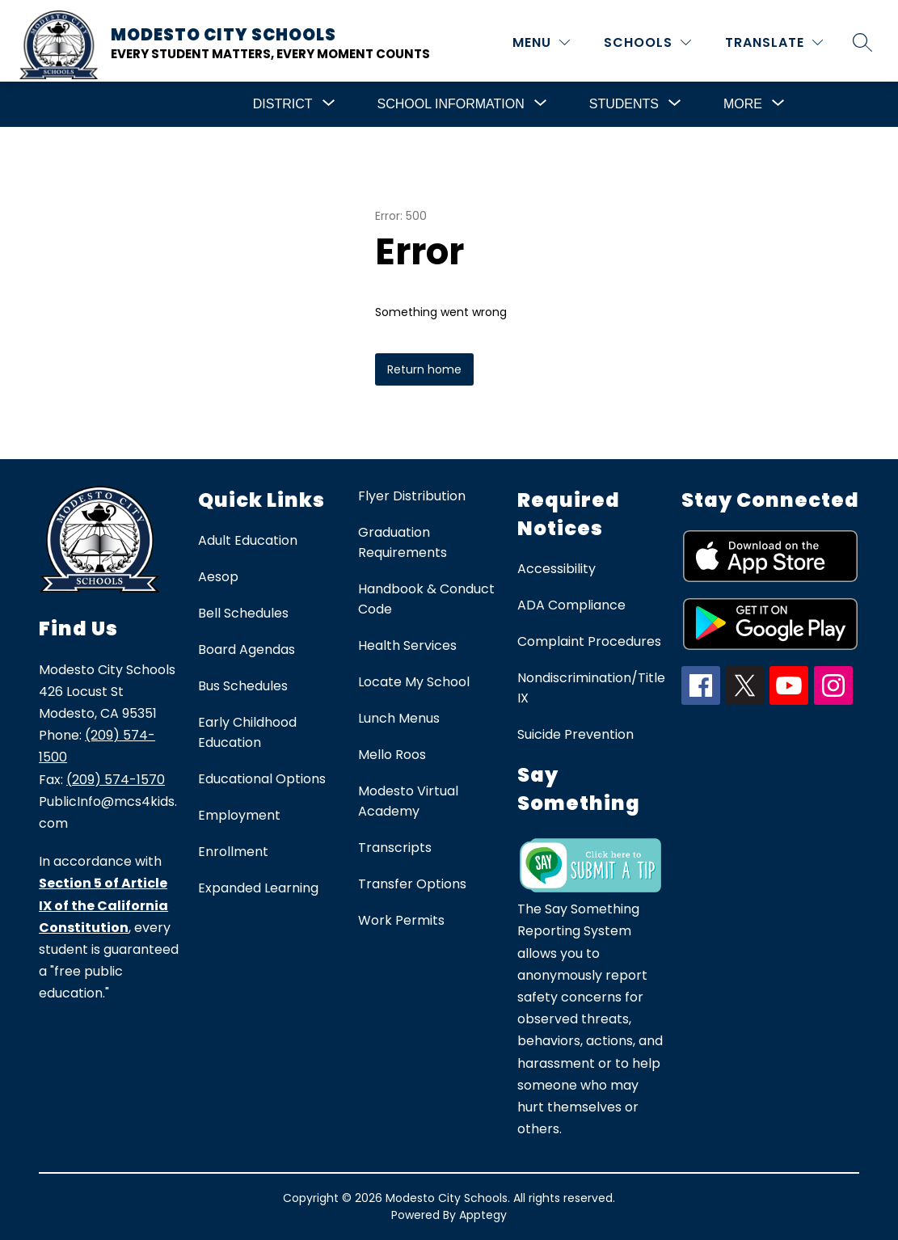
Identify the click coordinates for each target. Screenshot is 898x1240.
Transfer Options (412, 884)
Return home (424, 369)
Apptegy (483, 1215)
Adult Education (247, 540)
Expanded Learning (258, 888)
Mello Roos (392, 754)
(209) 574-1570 (115, 779)
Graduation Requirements (402, 542)
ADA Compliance (571, 605)
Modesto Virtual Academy (408, 801)
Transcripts (395, 847)
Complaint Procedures (589, 641)
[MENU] (541, 42)
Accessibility (556, 568)
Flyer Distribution (412, 496)
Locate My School (414, 682)
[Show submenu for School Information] (451, 104)
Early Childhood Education (247, 732)
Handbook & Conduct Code (426, 599)
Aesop (218, 576)
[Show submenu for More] (742, 104)
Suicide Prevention (575, 734)
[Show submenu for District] (283, 104)
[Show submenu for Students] (624, 104)
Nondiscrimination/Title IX (591, 688)
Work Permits (401, 920)
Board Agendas (246, 649)
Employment (239, 815)
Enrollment (233, 851)
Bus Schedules (243, 686)
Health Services (407, 645)
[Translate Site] (774, 42)
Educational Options (262, 779)
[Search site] (862, 42)
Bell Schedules (243, 613)
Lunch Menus (399, 718)
